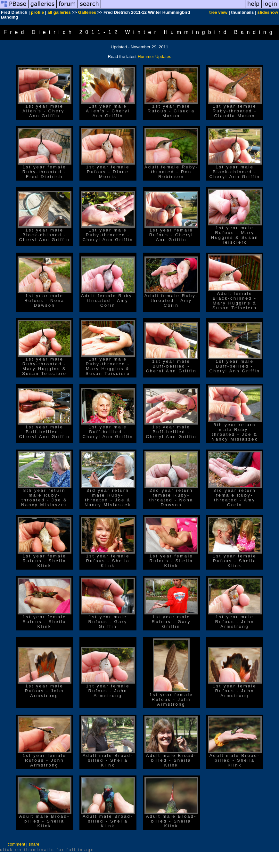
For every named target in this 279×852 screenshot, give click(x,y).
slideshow (268, 12)
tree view (218, 12)
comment (16, 844)
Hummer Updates (154, 56)
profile (37, 12)
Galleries (87, 12)
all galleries (59, 12)
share (34, 844)
